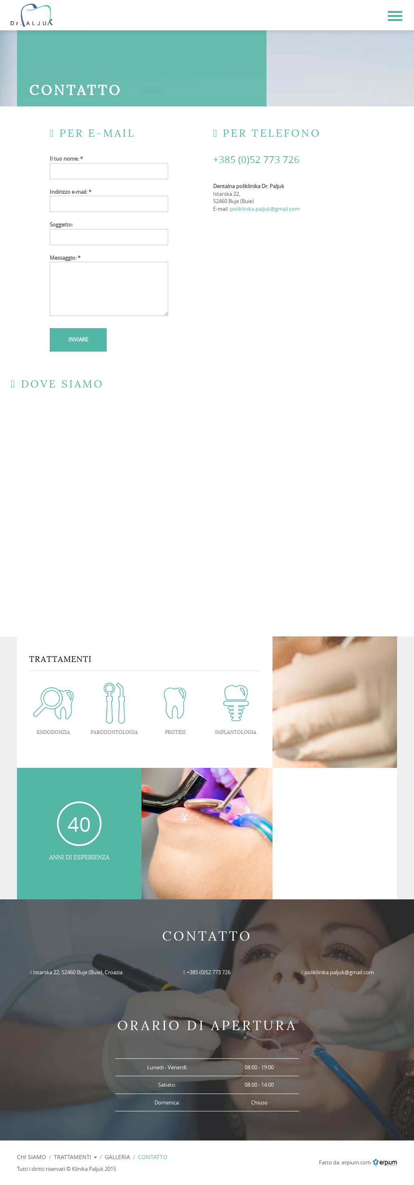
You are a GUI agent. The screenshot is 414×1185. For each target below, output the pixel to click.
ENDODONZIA (53, 732)
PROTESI (175, 732)
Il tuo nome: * (66, 158)
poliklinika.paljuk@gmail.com (265, 208)
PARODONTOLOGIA (114, 732)
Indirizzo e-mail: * (70, 191)
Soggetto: (61, 224)
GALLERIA (117, 1157)
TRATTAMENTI (75, 1157)
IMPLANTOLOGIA (235, 732)
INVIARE (78, 339)
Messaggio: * (65, 257)
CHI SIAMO (31, 1157)
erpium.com (356, 1162)
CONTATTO (152, 1157)
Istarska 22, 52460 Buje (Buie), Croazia (78, 972)
